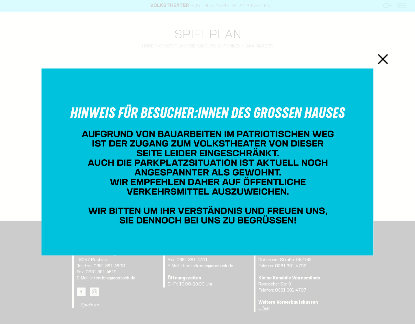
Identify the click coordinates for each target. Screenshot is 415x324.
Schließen (383, 59)
